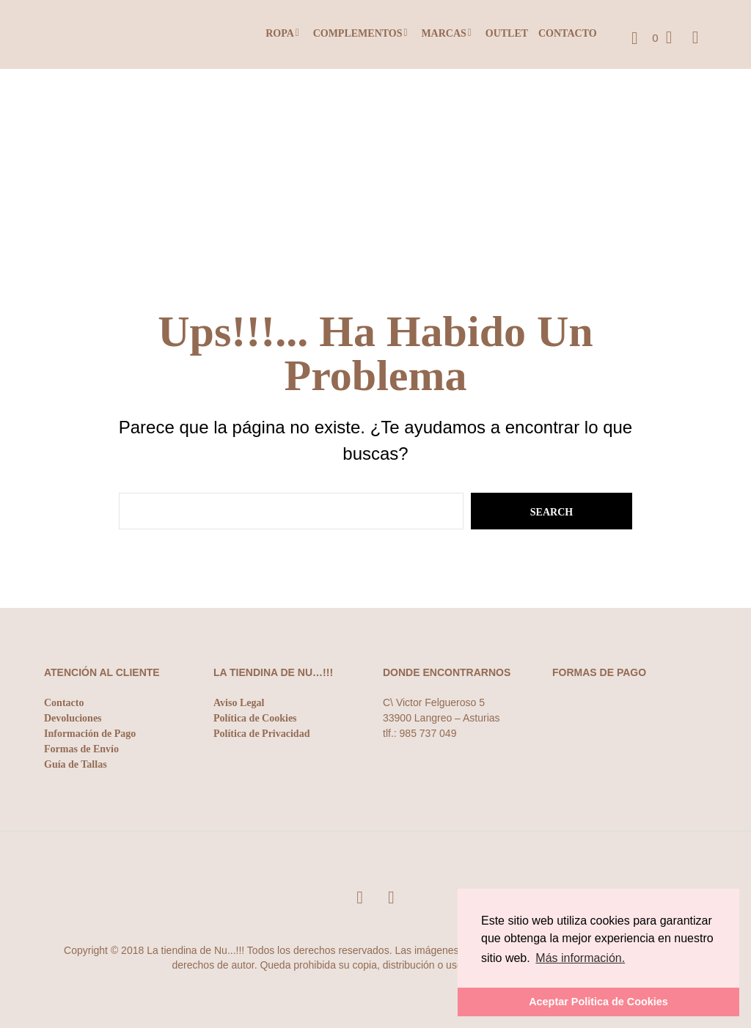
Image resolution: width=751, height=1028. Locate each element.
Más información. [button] (580, 958)
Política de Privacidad (261, 733)
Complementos (358, 33)
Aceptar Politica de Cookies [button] (598, 1001)
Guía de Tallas (75, 764)
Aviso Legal (238, 702)
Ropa (279, 33)
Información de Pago (90, 733)
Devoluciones (73, 718)
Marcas (443, 33)
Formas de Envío (81, 749)
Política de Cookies (255, 718)
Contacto (567, 33)
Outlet (507, 33)
